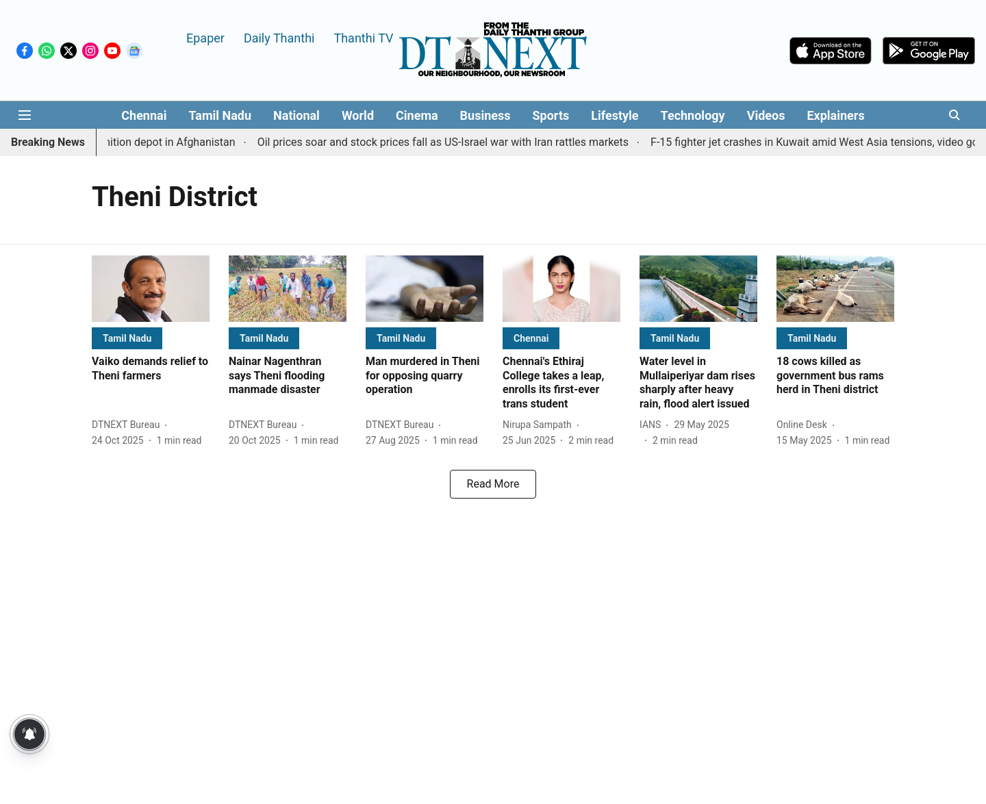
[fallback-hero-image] (151, 288)
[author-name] (128, 425)
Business (485, 115)
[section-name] (127, 337)
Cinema (417, 115)
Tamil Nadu (219, 115)
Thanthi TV (363, 37)
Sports (551, 115)
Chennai (143, 115)
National (296, 115)
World (358, 115)
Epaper (205, 37)
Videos (766, 115)
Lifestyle (614, 115)
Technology (693, 115)
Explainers (835, 115)
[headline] (151, 369)
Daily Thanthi (279, 37)
